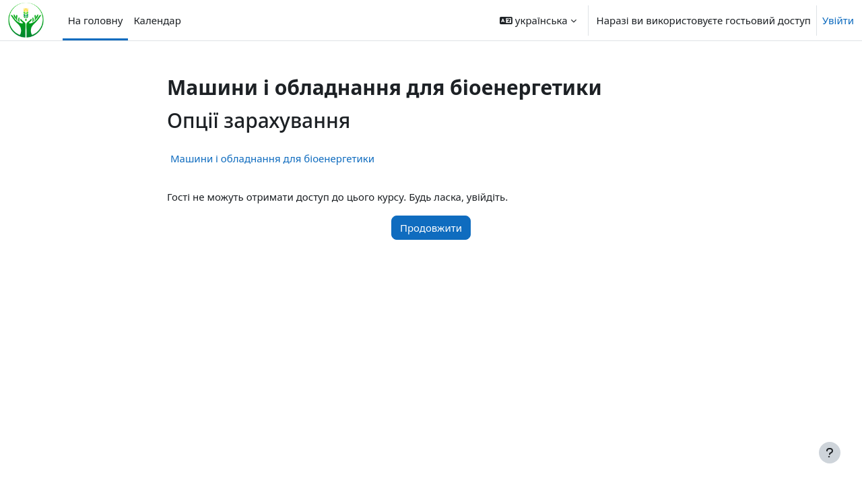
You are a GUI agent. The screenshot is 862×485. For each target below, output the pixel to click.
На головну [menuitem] (95, 20)
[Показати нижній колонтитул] (829, 452)
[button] (538, 20)
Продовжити (431, 227)
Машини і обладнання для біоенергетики (272, 158)
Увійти (838, 20)
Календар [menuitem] (156, 20)
